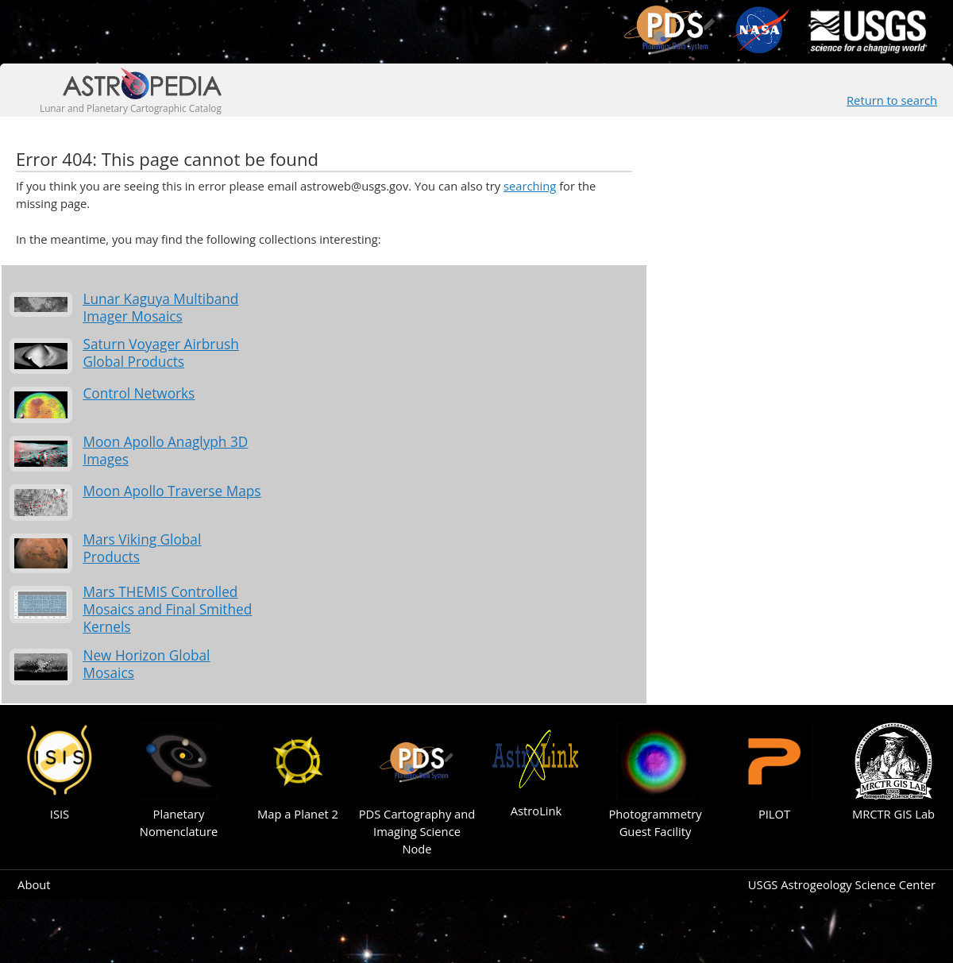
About (33, 884)
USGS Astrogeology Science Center (842, 884)
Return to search (892, 100)
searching (530, 186)
